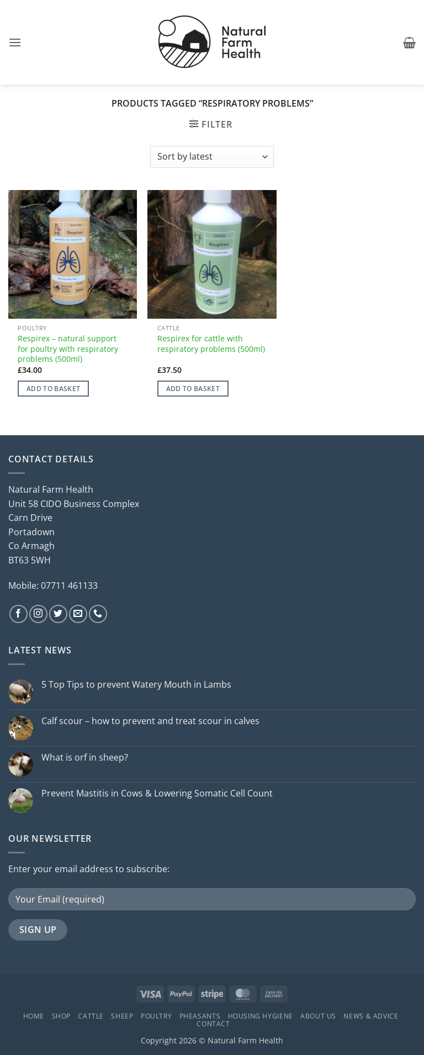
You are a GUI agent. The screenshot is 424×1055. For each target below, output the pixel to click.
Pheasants (200, 1016)
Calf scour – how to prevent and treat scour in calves (150, 721)
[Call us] (98, 614)
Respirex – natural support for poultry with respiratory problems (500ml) (68, 349)
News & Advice (370, 1016)
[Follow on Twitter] (58, 614)
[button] (15, 42)
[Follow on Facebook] (18, 614)
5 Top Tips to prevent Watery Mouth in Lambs (136, 684)
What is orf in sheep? (84, 757)
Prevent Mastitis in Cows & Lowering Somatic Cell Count (157, 793)
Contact (213, 1023)
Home (33, 1016)
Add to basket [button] (53, 388)
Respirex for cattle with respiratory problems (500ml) (211, 344)
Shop (61, 1016)
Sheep (122, 1016)
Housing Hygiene (260, 1016)
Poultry (156, 1016)
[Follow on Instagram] (38, 614)
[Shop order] (211, 157)
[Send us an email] (78, 614)
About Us (318, 1016)
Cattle (91, 1016)
